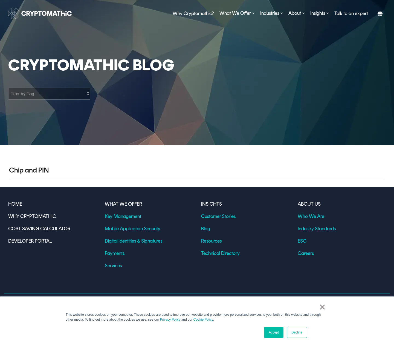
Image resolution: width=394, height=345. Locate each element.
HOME (15, 204)
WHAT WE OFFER (123, 204)
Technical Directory (220, 253)
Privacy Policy (170, 319)
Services (113, 266)
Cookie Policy (203, 319)
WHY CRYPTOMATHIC (32, 216)
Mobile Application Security (132, 229)
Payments (114, 253)
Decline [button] (296, 332)
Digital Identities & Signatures (133, 241)
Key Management (123, 216)
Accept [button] (274, 332)
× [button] (322, 306)
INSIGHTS (211, 204)
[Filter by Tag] (49, 94)
